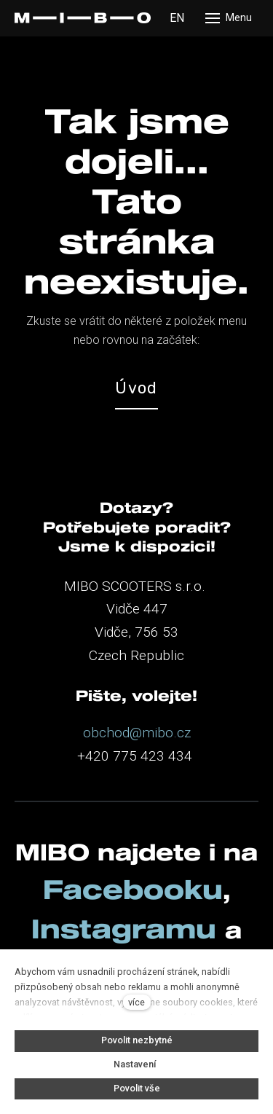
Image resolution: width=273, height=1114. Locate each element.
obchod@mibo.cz (137, 732)
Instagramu (128, 928)
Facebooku (133, 889)
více (136, 1002)
